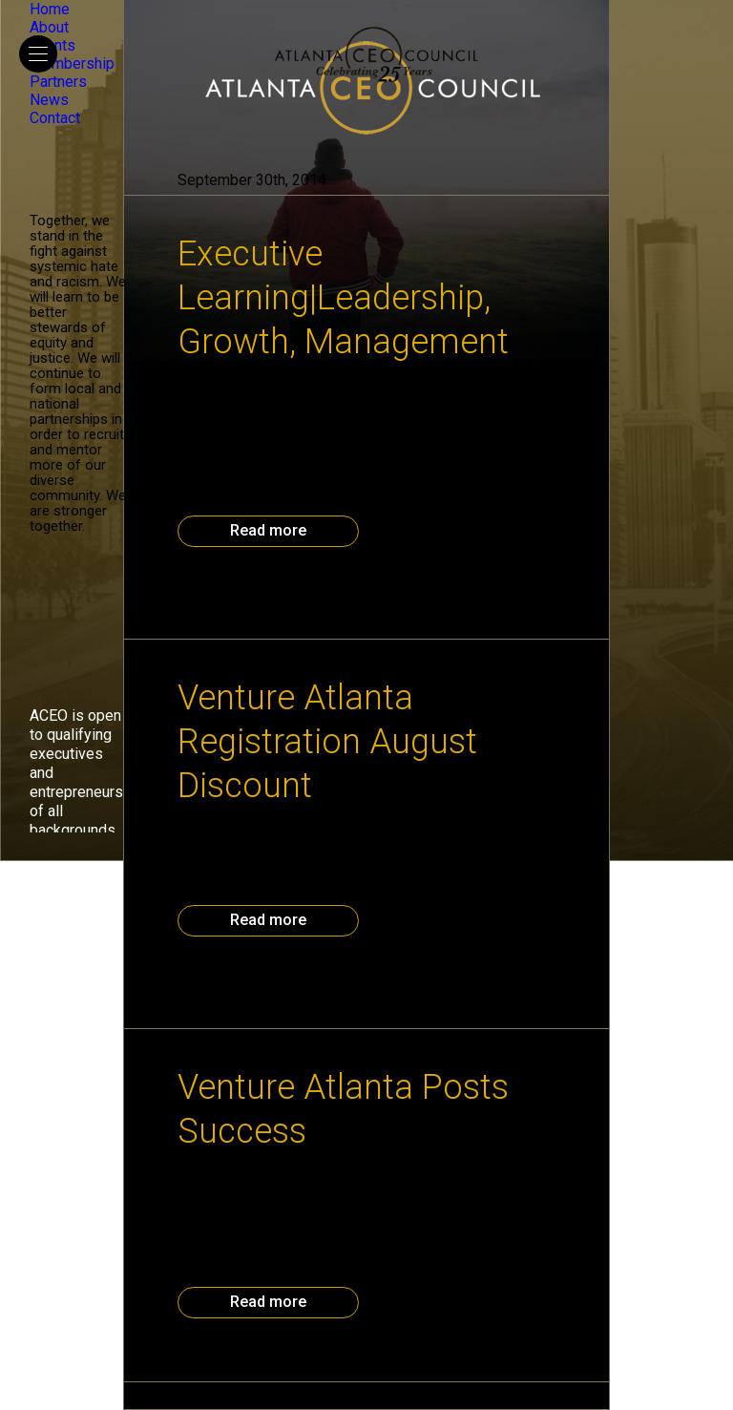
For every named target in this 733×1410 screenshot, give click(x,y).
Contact (55, 118)
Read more (268, 530)
